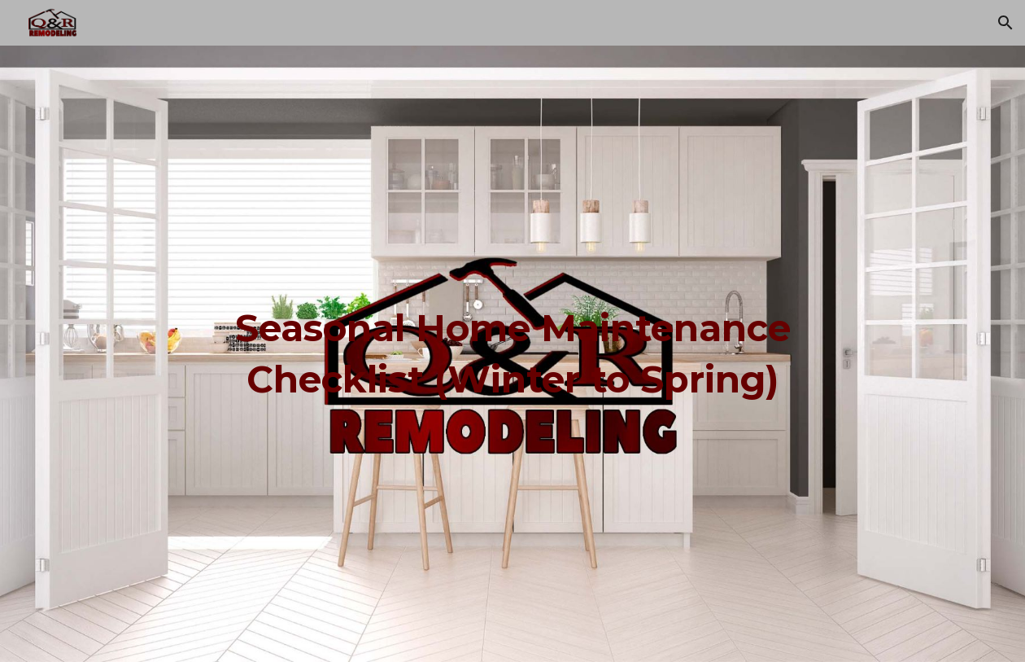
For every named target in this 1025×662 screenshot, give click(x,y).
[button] (1005, 22)
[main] (513, 353)
